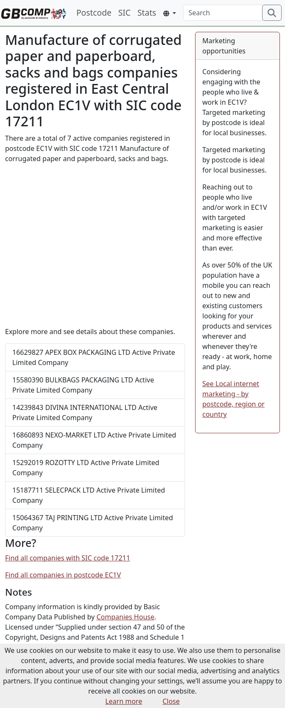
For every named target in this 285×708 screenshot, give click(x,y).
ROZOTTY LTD (85, 467)
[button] (169, 13)
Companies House (125, 617)
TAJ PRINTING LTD (92, 522)
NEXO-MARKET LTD (94, 440)
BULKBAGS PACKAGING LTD (83, 385)
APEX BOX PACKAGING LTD (93, 357)
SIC (124, 12)
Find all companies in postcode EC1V (63, 575)
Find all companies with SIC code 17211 (67, 558)
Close (171, 701)
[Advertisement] (95, 245)
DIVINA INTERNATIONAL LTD (84, 412)
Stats (146, 12)
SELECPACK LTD (88, 495)
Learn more (123, 701)
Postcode (94, 12)
